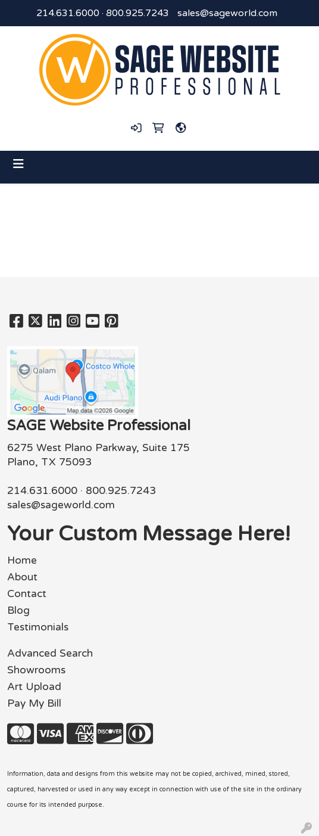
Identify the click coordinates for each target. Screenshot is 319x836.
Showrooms (36, 670)
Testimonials (37, 627)
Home (22, 560)
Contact (26, 594)
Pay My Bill (34, 703)
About (22, 577)
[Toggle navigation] (18, 164)
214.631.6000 (67, 13)
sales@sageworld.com (227, 13)
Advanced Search (50, 653)
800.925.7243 (137, 13)
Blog (18, 610)
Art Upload (34, 686)
